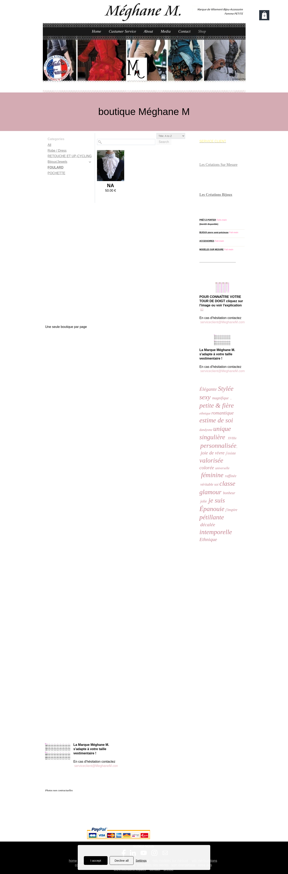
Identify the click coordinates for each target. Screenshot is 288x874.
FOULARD (56, 167)
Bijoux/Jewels (57, 161)
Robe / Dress (57, 150)
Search (164, 142)
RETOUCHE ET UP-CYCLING (70, 156)
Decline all (121, 860)
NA (110, 185)
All (49, 145)
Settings (141, 860)
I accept (95, 860)
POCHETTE (56, 173)
